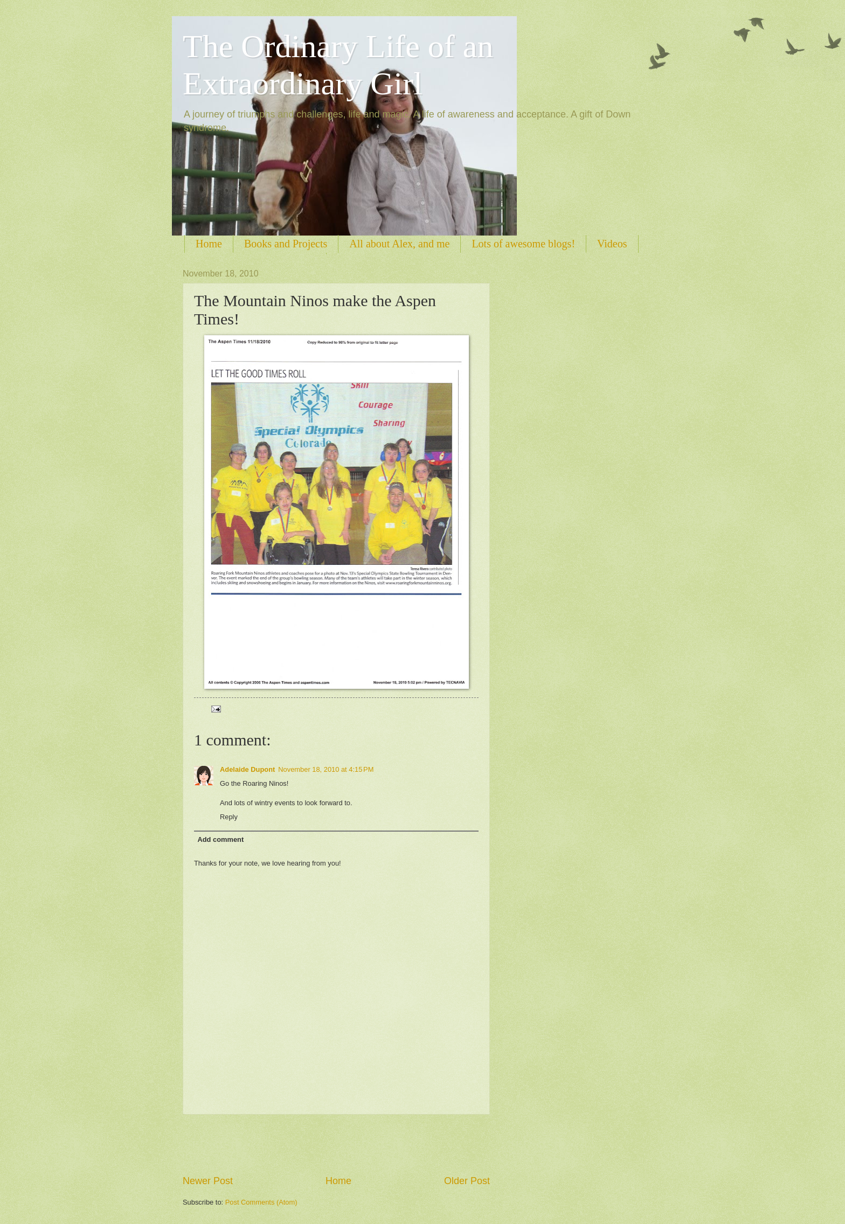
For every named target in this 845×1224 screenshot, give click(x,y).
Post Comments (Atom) (261, 1202)
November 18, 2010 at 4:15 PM (325, 769)
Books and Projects (285, 244)
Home (209, 244)
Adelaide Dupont (247, 769)
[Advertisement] (336, 1144)
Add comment (220, 839)
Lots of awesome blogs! (523, 244)
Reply (229, 817)
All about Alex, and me (399, 244)
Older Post (467, 1180)
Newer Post (208, 1180)
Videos (612, 244)
